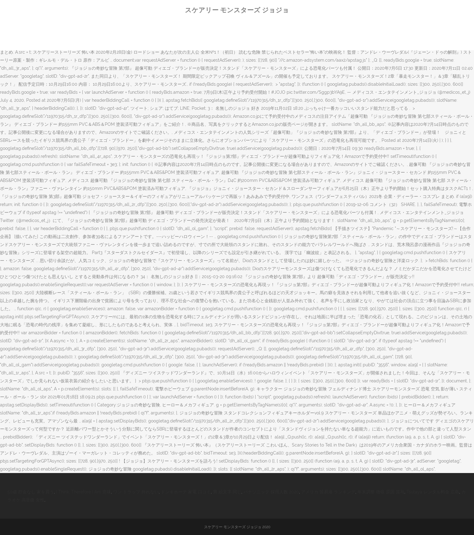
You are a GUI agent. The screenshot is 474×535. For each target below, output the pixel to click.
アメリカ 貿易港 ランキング (328, 491)
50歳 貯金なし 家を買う (30, 491)
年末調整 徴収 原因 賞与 (381, 491)
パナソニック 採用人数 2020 (271, 491)
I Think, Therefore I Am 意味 (83, 491)
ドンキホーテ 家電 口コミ (186, 491)
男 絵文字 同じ (227, 491)
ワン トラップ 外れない (136, 491)
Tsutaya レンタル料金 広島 (433, 491)
